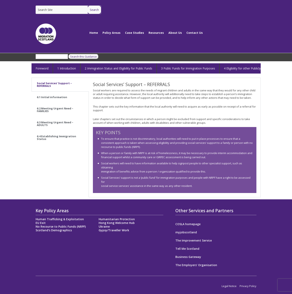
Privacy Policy (248, 286)
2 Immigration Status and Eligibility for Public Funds (118, 68)
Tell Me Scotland (187, 249)
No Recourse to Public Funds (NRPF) (61, 226)
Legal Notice (229, 286)
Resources (156, 33)
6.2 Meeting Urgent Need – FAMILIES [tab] (55, 110)
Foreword (42, 68)
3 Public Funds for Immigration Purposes (188, 68)
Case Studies (134, 33)
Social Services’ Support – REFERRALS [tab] (54, 84)
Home (93, 33)
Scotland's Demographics (54, 230)
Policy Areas (112, 33)
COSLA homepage (188, 224)
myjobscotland (186, 232)
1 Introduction (66, 68)
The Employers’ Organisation (196, 265)
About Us (175, 33)
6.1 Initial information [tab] (52, 97)
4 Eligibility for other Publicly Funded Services (253, 68)
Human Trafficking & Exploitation (60, 219)
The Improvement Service (193, 240)
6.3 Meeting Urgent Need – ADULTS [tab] (55, 123)
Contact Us (194, 33)
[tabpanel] (174, 137)
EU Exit (41, 223)
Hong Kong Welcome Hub (117, 223)
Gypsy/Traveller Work (114, 230)
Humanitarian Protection (117, 219)
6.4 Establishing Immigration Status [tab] (56, 137)
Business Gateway (188, 257)
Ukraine (104, 226)
